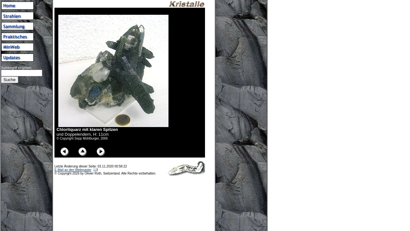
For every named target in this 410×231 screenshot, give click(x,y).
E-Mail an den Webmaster (72, 170)
